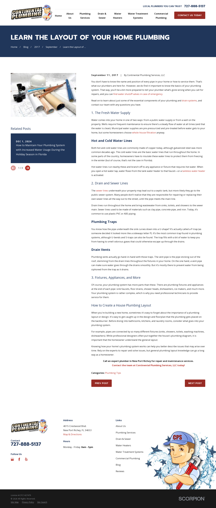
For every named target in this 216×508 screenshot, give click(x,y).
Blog (118, 464)
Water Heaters (123, 445)
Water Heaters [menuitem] (117, 15)
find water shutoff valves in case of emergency (137, 94)
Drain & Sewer (123, 438)
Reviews (120, 471)
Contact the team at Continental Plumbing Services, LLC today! (148, 365)
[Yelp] (26, 459)
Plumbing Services (126, 432)
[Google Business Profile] (12, 459)
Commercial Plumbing (128, 458)
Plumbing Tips (113, 372)
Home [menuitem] (58, 15)
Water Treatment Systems (129, 451)
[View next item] (27, 168)
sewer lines (102, 190)
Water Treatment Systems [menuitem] (138, 15)
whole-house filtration (144, 132)
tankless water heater (193, 171)
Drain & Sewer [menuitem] (102, 15)
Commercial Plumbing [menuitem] (161, 15)
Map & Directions (72, 434)
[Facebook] (19, 459)
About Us (121, 426)
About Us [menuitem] (70, 15)
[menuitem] (15, 502)
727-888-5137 (194, 6)
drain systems (189, 100)
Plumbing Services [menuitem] (85, 15)
